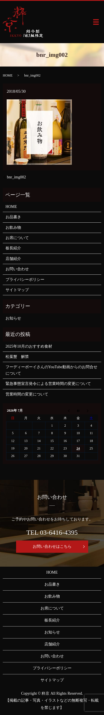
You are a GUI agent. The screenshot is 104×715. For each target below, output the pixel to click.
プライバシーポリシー (25, 279)
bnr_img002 (16, 177)
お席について (17, 238)
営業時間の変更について (27, 394)
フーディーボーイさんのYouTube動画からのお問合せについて (51, 370)
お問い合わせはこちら (52, 546)
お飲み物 (13, 227)
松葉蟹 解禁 (17, 357)
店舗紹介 (13, 259)
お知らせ (13, 318)
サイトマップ (17, 290)
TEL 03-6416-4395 (52, 532)
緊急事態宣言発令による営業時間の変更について (48, 384)
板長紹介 (13, 248)
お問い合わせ (17, 269)
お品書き (13, 217)
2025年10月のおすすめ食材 (29, 346)
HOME (7, 75)
